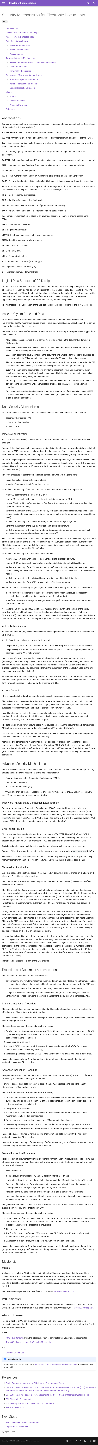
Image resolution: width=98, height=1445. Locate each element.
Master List (11, 92)
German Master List (15, 1353)
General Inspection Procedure (23, 88)
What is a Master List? (64, 1291)
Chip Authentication (19, 66)
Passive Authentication (20, 45)
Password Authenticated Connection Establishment (33, 62)
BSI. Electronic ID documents (19, 1399)
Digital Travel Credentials (17, 1426)
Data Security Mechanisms (18, 41)
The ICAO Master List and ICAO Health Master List (28, 1342)
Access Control (16, 54)
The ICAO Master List (15, 1408)
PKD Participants (17, 101)
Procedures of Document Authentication (24, 75)
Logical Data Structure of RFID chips (22, 33)
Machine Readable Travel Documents (22, 1422)
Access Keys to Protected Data (20, 37)
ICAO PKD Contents (15, 1338)
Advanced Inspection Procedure (24, 84)
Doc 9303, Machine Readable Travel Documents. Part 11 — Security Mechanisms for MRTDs (47, 1395)
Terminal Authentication (20, 71)
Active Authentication (19, 50)
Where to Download (18, 105)
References (11, 109)
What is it (14, 96)
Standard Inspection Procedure (24, 79)
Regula (22, 1441)
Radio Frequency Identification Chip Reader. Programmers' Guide (35, 1383)
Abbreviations (12, 28)
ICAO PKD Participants (83, 1308)
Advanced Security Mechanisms (20, 58)
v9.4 (5, 21)
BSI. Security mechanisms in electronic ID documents (30, 1403)
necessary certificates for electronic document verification (56, 1364)
